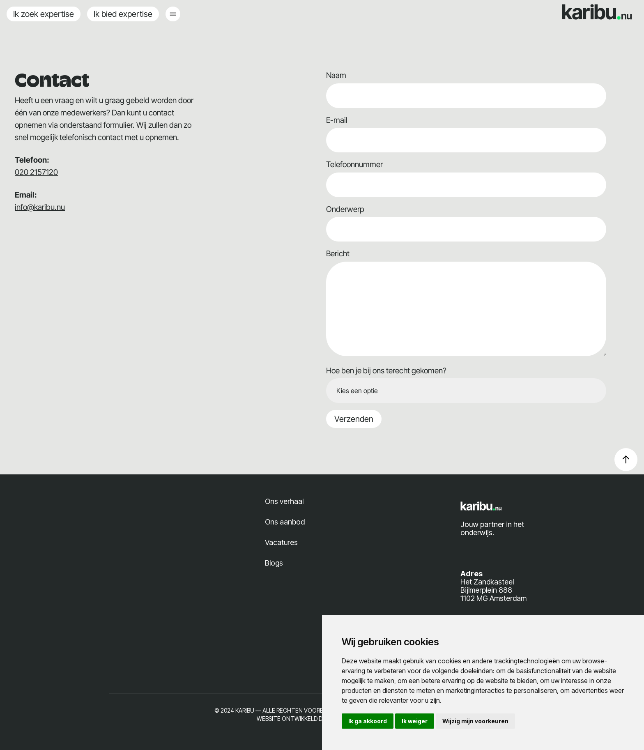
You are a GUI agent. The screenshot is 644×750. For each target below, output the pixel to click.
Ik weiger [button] (415, 721)
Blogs (274, 563)
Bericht (338, 253)
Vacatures (281, 542)
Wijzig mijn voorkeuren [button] (475, 721)
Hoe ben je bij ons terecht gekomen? (386, 370)
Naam (336, 75)
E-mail (336, 120)
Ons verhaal (284, 501)
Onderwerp (345, 209)
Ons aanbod (285, 522)
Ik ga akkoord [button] (367, 721)
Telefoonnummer (354, 164)
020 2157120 (36, 172)
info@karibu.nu (40, 207)
